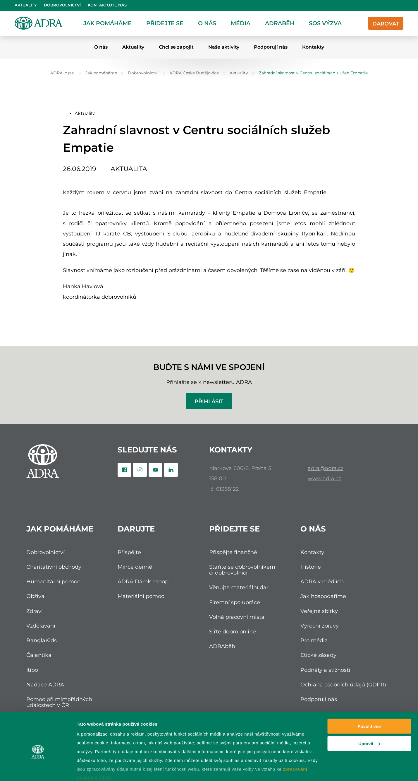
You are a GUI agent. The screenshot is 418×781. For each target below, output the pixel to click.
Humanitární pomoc (53, 581)
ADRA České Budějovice (194, 73)
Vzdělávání (40, 626)
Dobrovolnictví (62, 5)
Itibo (32, 670)
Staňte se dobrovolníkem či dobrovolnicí (242, 570)
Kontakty (313, 47)
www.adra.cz (324, 478)
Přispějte (129, 552)
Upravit (369, 715)
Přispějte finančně (233, 552)
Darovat (385, 23)
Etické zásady (318, 655)
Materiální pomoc (141, 596)
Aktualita (85, 113)
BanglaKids (41, 640)
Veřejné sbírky (319, 611)
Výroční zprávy (319, 626)
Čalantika (38, 655)
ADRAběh (279, 23)
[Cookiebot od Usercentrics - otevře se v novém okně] (37, 769)
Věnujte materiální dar (239, 587)
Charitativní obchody (53, 567)
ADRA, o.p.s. (62, 73)
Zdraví (34, 611)
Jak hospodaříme (323, 596)
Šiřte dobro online (232, 631)
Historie (310, 567)
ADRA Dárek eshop (143, 581)
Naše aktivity (223, 47)
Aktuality (26, 5)
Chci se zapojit (176, 47)
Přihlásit (209, 401)
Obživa (35, 596)
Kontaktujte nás (107, 5)
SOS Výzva (325, 23)
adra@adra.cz (325, 468)
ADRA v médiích (322, 581)
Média (240, 23)
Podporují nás (271, 47)
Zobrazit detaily (93, 769)
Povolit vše (369, 697)
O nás (207, 23)
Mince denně (135, 567)
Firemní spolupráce (234, 602)
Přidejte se (164, 23)
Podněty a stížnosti (325, 670)
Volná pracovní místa (236, 617)
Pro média (314, 640)
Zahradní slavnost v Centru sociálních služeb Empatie (313, 73)
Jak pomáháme (107, 23)
